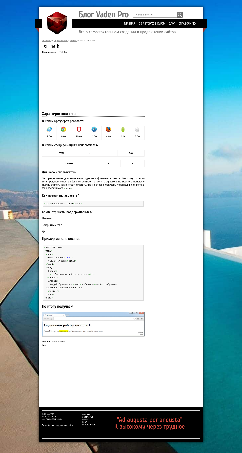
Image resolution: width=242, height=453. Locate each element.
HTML (61, 52)
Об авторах (146, 23)
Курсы (161, 23)
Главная (129, 23)
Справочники (187, 23)
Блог (172, 23)
